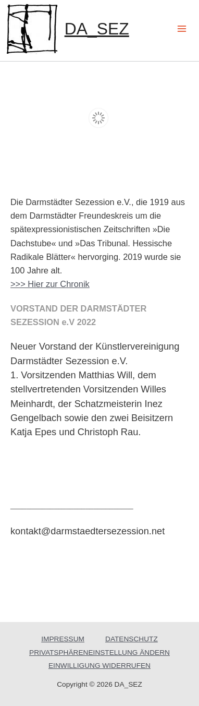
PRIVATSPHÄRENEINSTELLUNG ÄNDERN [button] (99, 652)
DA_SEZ (97, 28)
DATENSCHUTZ (131, 638)
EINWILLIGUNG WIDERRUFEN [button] (99, 665)
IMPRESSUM (62, 638)
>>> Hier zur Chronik (50, 283)
